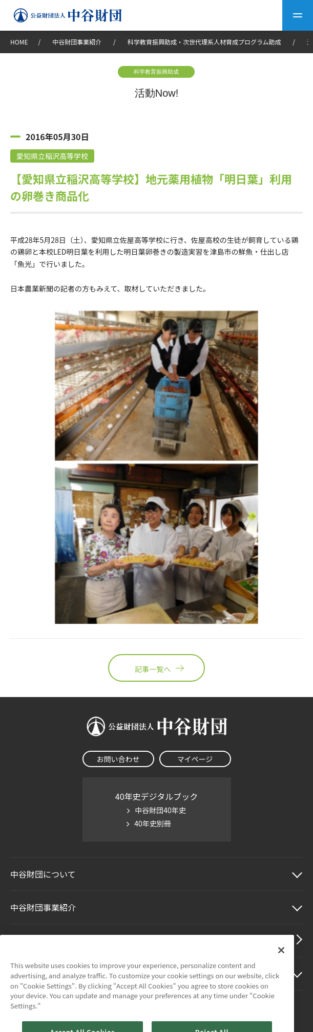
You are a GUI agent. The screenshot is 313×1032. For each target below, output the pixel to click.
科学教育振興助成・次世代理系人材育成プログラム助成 (204, 41)
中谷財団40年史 (160, 810)
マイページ (195, 759)
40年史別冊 (152, 823)
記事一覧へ (156, 668)
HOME (19, 41)
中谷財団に (43, 874)
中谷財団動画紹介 (43, 940)
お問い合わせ (118, 759)
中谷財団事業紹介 (77, 41)
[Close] (281, 960)
